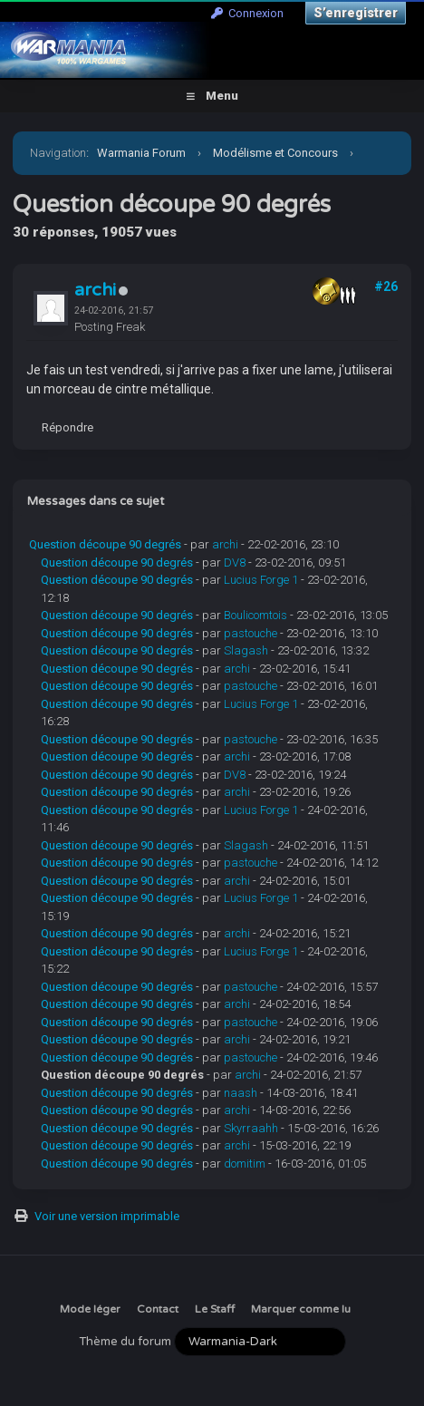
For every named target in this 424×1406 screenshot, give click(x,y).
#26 (386, 286)
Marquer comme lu (301, 1309)
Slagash (246, 650)
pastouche (250, 633)
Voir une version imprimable (106, 1216)
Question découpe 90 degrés (105, 544)
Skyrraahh (251, 1128)
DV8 (235, 562)
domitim (244, 1163)
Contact (157, 1309)
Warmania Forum (141, 153)
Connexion (247, 13)
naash (240, 1093)
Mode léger (90, 1309)
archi (95, 290)
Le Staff (215, 1309)
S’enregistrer (355, 12)
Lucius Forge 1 (261, 580)
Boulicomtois (255, 615)
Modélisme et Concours (275, 153)
